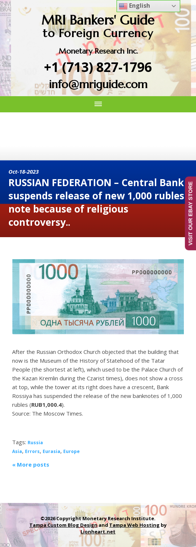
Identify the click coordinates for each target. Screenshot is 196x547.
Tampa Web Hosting (134, 525)
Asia (17, 451)
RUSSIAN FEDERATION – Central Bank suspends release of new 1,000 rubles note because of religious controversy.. (96, 202)
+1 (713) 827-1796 (98, 67)
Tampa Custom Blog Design (63, 525)
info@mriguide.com (98, 84)
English (134, 6)
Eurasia (51, 451)
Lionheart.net (98, 531)
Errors (32, 451)
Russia (35, 442)
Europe (71, 451)
